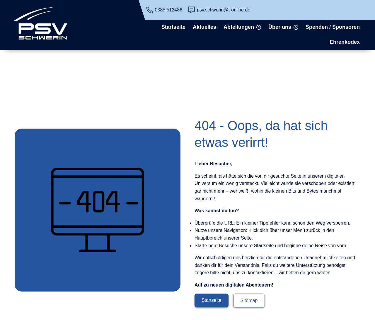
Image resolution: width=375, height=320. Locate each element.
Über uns (279, 27)
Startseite (173, 27)
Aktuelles (204, 27)
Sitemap (249, 300)
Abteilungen (239, 27)
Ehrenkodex (345, 42)
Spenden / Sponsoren (333, 27)
